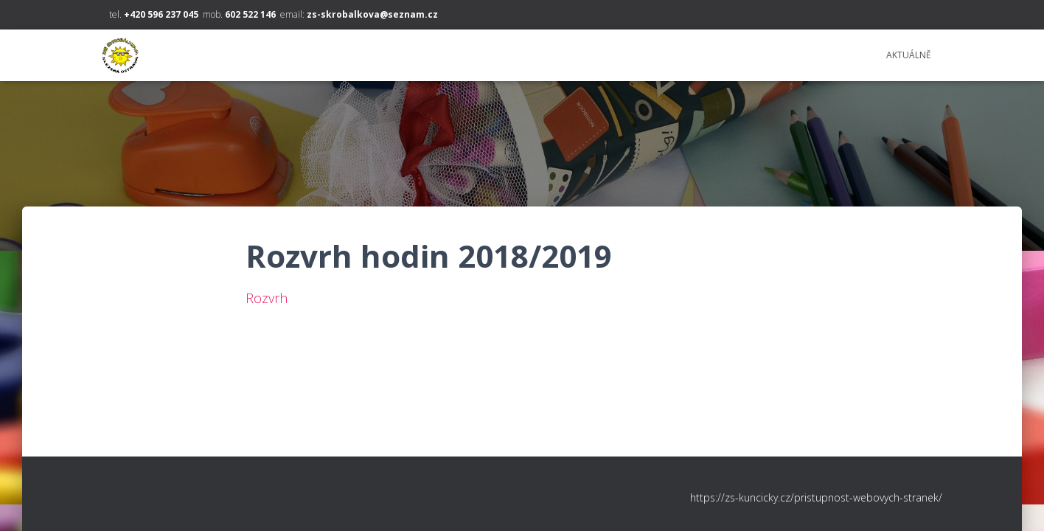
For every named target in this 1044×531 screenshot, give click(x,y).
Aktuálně (908, 55)
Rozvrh (267, 298)
